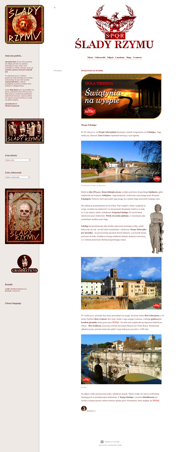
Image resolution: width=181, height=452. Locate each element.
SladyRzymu (12, 291)
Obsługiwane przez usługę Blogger (110, 441)
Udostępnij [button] (57, 71)
